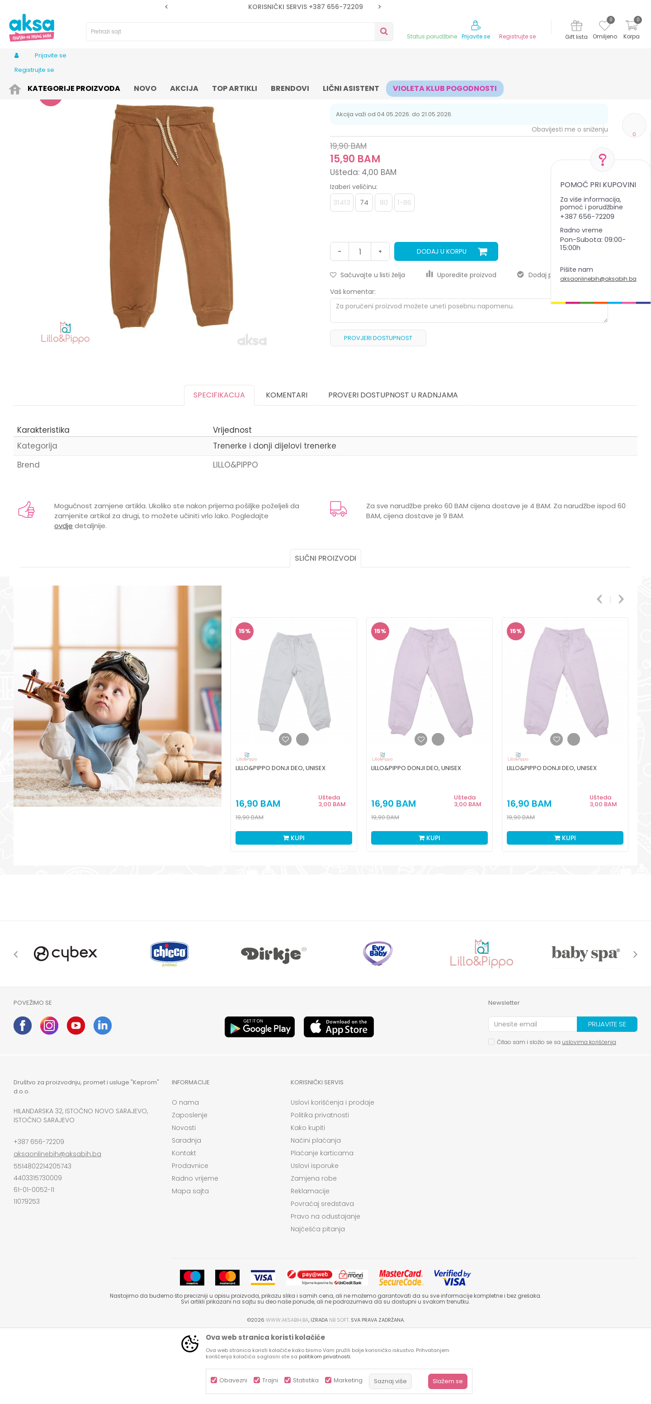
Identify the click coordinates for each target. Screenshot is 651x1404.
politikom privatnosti (324, 1356)
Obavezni (233, 1380)
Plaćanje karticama (322, 1223)
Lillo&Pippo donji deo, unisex (281, 838)
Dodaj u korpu (442, 321)
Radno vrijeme (195, 1248)
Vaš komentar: (353, 361)
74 (364, 272)
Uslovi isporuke (315, 1235)
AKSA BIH (26, 87)
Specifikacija (219, 465)
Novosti (184, 1197)
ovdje (63, 595)
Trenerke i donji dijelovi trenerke (198, 87)
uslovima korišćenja (589, 1112)
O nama (185, 1172)
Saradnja (186, 1210)
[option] (273, 7)
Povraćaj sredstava (322, 1273)
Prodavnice (190, 1235)
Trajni (270, 1380)
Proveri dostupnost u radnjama (393, 465)
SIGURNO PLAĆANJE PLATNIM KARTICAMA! (272, 6)
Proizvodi (57, 87)
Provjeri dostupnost (378, 408)
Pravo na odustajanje (325, 1286)
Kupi (294, 907)
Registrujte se (517, 36)
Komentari (286, 465)
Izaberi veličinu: (353, 256)
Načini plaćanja (316, 1210)
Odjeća (86, 87)
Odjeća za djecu (126, 87)
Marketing (348, 1380)
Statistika (306, 1380)
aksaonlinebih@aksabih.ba (598, 279)
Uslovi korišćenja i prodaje (332, 1172)
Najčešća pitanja (318, 1299)
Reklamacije (310, 1261)
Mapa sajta (190, 1261)
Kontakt (184, 1223)
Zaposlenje (190, 1185)
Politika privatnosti (320, 1185)
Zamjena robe (314, 1248)
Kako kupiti (308, 1197)
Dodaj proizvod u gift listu (562, 345)
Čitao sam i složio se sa (556, 1112)
